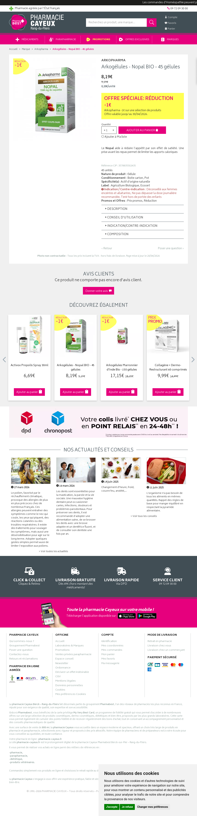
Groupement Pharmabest (24, 646)
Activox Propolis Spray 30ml (29, 365)
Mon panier (108, 655)
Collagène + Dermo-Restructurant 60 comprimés (168, 367)
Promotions (98, 40)
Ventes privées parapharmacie (73, 655)
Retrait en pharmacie (160, 642)
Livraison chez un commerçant (166, 650)
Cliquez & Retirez (29, 575)
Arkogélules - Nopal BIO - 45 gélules (76, 367)
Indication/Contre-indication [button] (130, 226)
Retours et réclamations (23, 659)
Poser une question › (171, 249)
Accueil (13, 49)
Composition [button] (116, 234)
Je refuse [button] (127, 806)
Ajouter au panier (142, 130)
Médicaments (27, 40)
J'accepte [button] (112, 806)
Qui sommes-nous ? (21, 642)
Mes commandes (111, 650)
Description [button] (115, 209)
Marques (170, 40)
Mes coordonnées (112, 646)
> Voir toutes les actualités (53, 552)
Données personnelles (69, 686)
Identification (109, 642)
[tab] (143, 209)
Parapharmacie (63, 40)
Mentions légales (65, 681)
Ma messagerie (110, 664)
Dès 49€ (75, 577)
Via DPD (121, 575)
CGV (58, 677)
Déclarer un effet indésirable (72, 673)
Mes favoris (108, 659)
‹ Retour (106, 248)
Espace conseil (64, 659)
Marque (26, 49)
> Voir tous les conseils (144, 516)
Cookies (60, 690)
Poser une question (21, 650)
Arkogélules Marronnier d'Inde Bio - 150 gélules (122, 367)
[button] (109, 130)
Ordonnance (63, 668)
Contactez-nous (19, 655)
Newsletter (61, 664)
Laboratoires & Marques (69, 646)
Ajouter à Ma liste (114, 137)
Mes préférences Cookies (70, 695)
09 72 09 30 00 (168, 575)
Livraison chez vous (159, 646)
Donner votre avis (98, 291)
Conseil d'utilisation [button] (123, 217)
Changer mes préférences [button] (152, 806)
